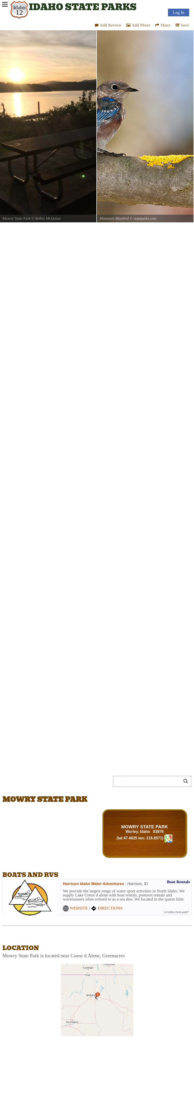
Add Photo (138, 25)
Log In (179, 12)
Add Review (108, 25)
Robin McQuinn (47, 218)
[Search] (149, 781)
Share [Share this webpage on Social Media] (162, 25)
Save (182, 25)
